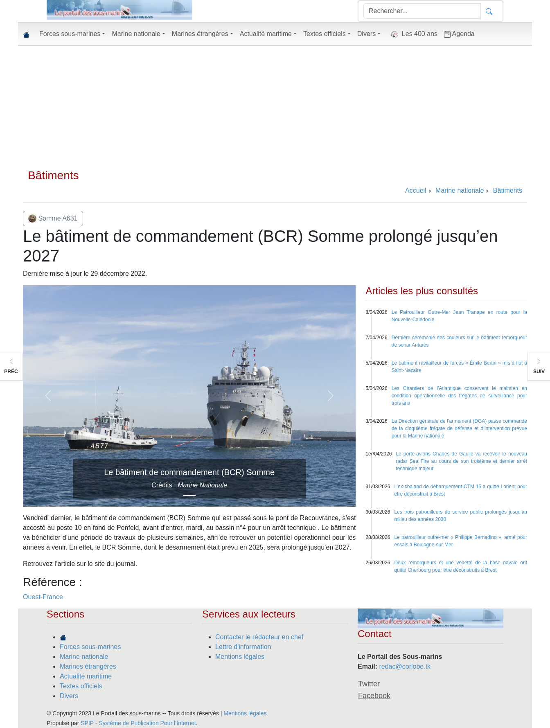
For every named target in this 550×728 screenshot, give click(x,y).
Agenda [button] (459, 34)
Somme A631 (53, 218)
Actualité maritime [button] (266, 33)
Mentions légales (239, 656)
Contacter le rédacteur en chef (259, 636)
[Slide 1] (189, 495)
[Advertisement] (275, 107)
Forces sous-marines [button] (69, 33)
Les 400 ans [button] (412, 34)
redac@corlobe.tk (405, 666)
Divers (69, 695)
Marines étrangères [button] (200, 33)
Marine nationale (84, 656)
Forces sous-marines (90, 646)
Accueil (415, 190)
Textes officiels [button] (324, 33)
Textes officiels (81, 686)
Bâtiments (53, 175)
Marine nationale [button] (136, 33)
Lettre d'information (243, 646)
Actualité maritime (86, 676)
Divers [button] (366, 33)
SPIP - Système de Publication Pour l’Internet (138, 723)
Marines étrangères (88, 666)
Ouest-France (43, 596)
